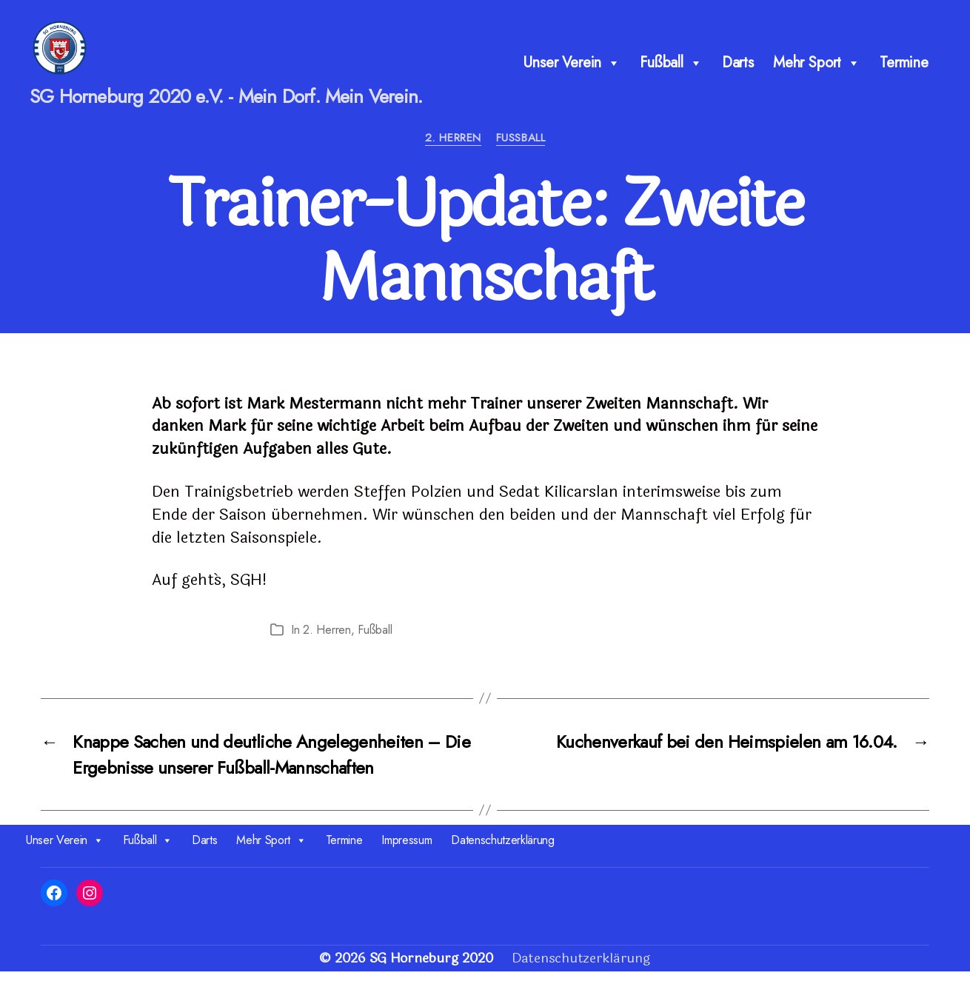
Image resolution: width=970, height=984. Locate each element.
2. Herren (453, 151)
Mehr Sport (816, 68)
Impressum (406, 852)
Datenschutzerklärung (502, 852)
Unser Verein (572, 68)
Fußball (671, 68)
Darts (738, 68)
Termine (904, 68)
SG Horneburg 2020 (431, 970)
